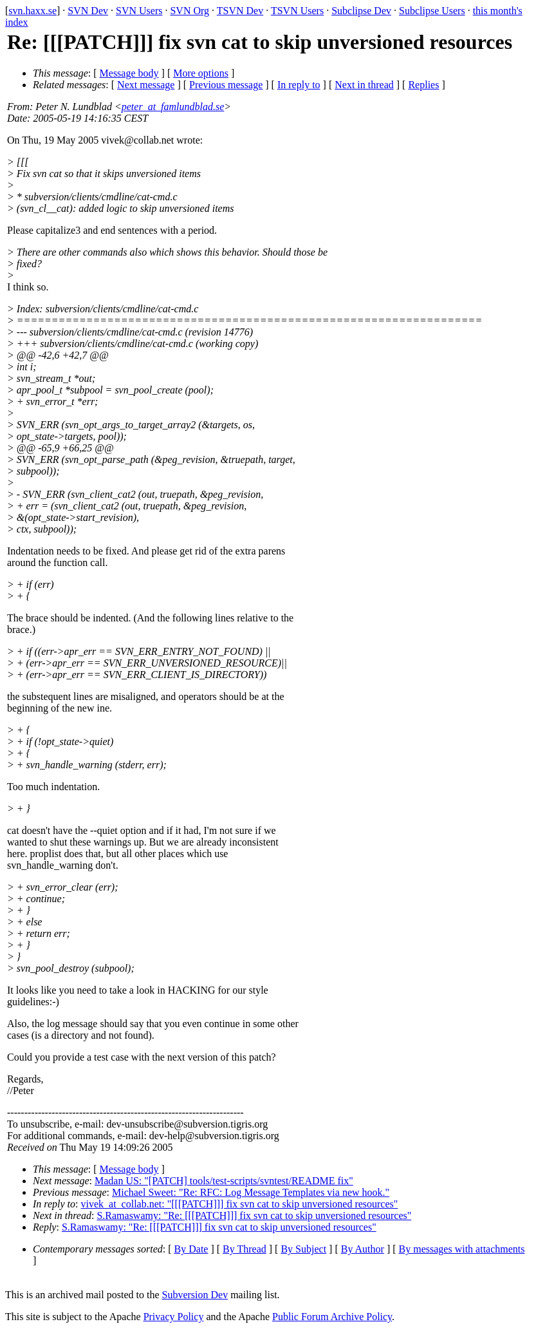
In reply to (298, 84)
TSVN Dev (240, 10)
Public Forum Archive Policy (332, 1316)
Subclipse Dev (361, 10)
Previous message (226, 84)
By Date (191, 1248)
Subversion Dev (195, 1294)
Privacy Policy (173, 1316)
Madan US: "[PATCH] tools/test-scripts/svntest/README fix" (224, 1180)
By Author (362, 1248)
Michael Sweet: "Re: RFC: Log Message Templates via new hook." (250, 1192)
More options (200, 73)
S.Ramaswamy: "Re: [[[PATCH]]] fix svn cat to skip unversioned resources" (254, 1215)
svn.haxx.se (32, 10)
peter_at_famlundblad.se (173, 106)
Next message (145, 84)
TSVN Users (297, 10)
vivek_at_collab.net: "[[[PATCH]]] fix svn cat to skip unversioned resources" (239, 1203)
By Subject (303, 1248)
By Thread (244, 1248)
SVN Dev (88, 10)
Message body (129, 73)
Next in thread (364, 84)
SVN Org (189, 10)
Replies (423, 84)
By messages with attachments (462, 1248)
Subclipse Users (432, 10)
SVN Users (139, 10)
